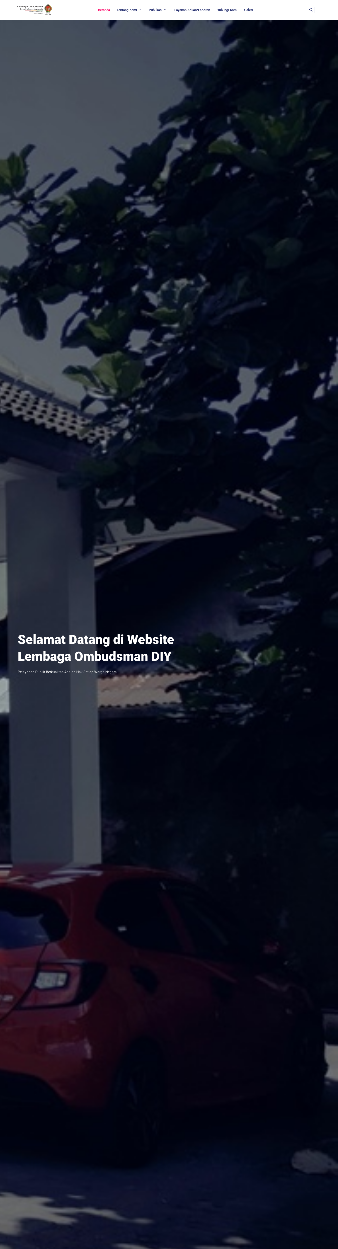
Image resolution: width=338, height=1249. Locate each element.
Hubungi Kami (227, 10)
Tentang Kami (129, 10)
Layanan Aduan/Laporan (192, 10)
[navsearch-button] (311, 10)
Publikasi (157, 10)
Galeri (248, 10)
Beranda (104, 10)
